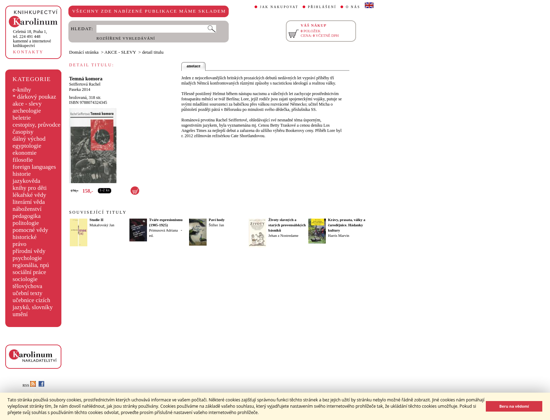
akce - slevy (27, 103)
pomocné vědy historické (30, 233)
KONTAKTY (28, 51)
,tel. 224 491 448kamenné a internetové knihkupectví (32, 38)
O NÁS (353, 7)
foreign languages (34, 167)
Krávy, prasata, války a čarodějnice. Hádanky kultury (346, 225)
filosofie (23, 159)
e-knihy (22, 89)
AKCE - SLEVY (120, 52)
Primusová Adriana (163, 230)
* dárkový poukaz (34, 96)
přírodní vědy (29, 251)
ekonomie (24, 152)
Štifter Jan (216, 225)
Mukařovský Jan (101, 225)
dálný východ (29, 138)
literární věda (29, 202)
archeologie (27, 110)
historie (22, 174)
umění (20, 314)
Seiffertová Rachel (84, 84)
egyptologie (27, 145)
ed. (151, 236)
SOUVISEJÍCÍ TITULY (98, 212)
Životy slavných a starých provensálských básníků (287, 225)
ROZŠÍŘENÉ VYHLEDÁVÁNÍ (125, 38)
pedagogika (27, 216)
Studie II (96, 220)
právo (19, 244)
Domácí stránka (84, 52)
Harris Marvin (338, 236)
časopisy (23, 131)
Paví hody (216, 220)
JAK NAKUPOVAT (279, 7)
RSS (29, 385)
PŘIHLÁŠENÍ (322, 7)
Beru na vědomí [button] (514, 406)
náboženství (27, 209)
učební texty (27, 293)
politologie (26, 223)
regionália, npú (31, 265)
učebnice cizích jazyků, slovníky (33, 304)
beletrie (22, 117)
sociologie (25, 279)
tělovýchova (27, 286)
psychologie (27, 258)
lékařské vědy (29, 195)
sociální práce (29, 272)
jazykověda (26, 181)
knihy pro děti (30, 188)
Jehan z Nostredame (283, 236)
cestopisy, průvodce (37, 124)
